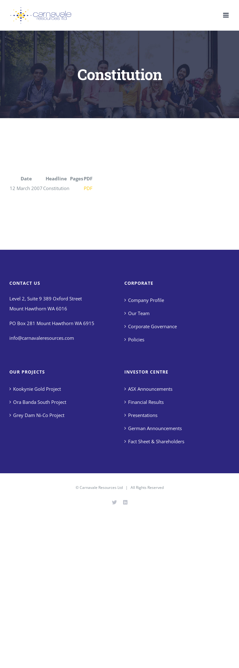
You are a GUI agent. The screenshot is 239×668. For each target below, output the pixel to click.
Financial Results (146, 402)
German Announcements (155, 428)
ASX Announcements (150, 389)
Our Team (139, 313)
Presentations (142, 415)
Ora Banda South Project (39, 402)
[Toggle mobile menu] (226, 15)
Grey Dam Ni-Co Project (38, 415)
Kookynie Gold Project (37, 389)
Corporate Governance (152, 326)
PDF (88, 188)
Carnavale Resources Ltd (101, 487)
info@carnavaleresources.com (41, 338)
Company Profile (146, 300)
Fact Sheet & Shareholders (156, 441)
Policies (136, 339)
